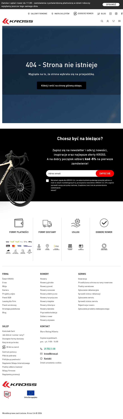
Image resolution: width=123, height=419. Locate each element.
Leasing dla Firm (9, 301)
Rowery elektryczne (48, 293)
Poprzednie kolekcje (48, 312)
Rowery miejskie (47, 301)
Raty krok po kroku (10, 342)
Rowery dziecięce (47, 305)
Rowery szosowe (47, 290)
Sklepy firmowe (8, 370)
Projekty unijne (8, 293)
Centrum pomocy (9, 351)
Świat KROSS (8, 278)
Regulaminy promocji (11, 374)
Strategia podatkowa (11, 308)
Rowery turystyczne (49, 297)
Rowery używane (47, 320)
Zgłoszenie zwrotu (86, 297)
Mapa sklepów (61, 13)
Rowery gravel (46, 286)
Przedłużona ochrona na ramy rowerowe (95, 282)
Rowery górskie (47, 282)
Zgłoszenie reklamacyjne (88, 290)
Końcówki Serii (8, 331)
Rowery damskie (47, 308)
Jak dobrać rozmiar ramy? (13, 335)
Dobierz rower (85, 13)
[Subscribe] (105, 173)
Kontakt (47, 358)
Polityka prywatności (11, 359)
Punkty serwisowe (86, 286)
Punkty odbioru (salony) (12, 366)
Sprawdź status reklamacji (89, 293)
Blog (103, 13)
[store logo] (17, 21)
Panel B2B (6, 297)
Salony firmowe (39, 13)
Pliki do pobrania (9, 355)
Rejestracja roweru (86, 305)
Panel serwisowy (9, 305)
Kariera (5, 290)
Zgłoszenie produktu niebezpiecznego (93, 308)
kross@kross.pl (51, 353)
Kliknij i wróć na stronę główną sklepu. (61, 85)
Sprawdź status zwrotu (88, 301)
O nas (4, 282)
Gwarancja (82, 278)
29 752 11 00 (49, 348)
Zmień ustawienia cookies (50, 362)
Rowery (43, 278)
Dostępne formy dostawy (13, 338)
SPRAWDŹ (111, 4)
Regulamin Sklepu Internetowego (16, 363)
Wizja (4, 286)
